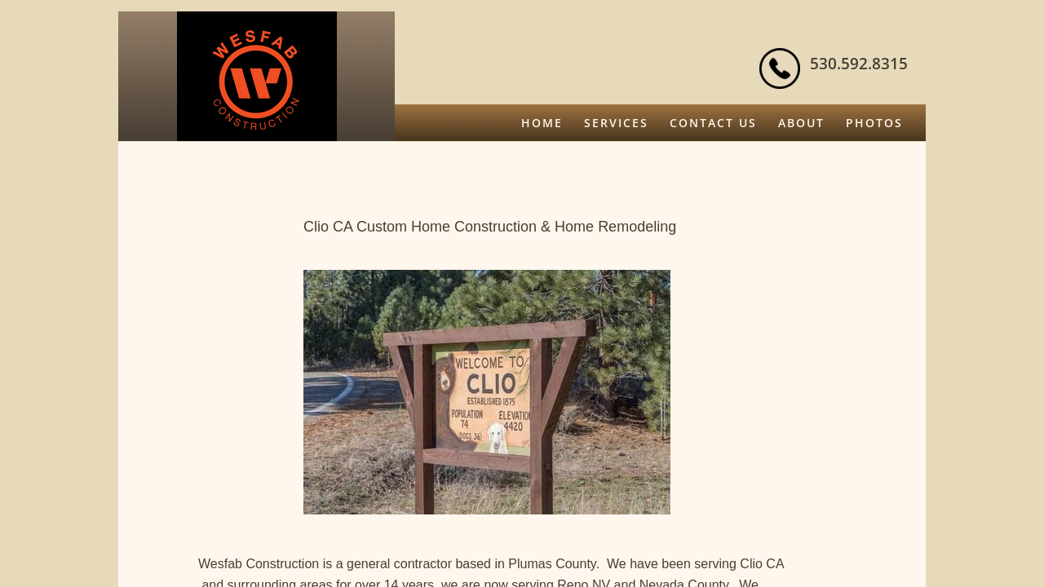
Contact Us (713, 122)
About (801, 122)
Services (616, 122)
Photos (874, 122)
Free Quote (860, 159)
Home (542, 122)
